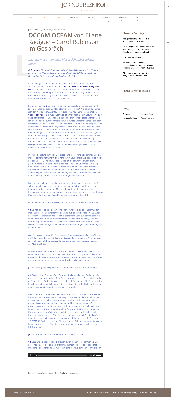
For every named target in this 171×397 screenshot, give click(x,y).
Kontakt (140, 19)
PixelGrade (126, 392)
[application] (65, 355)
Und (45, 19)
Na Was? (123, 19)
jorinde (31, 30)
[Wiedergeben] (31, 355)
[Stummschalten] (94, 355)
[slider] (62, 355)
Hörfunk (74, 19)
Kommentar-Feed (130, 118)
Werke (90, 19)
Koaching (106, 19)
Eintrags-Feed (147, 114)
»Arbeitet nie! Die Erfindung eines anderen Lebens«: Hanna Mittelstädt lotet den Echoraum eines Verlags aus (138, 65)
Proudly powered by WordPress (97, 392)
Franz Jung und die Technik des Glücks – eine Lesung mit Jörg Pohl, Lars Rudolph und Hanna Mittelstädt (139, 49)
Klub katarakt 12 (35, 70)
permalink (76, 373)
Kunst (58, 19)
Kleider (30, 19)
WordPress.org (147, 118)
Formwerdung (151, 392)
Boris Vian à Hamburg (132, 57)
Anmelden (127, 114)
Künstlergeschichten (59, 30)
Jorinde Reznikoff (85, 4)
